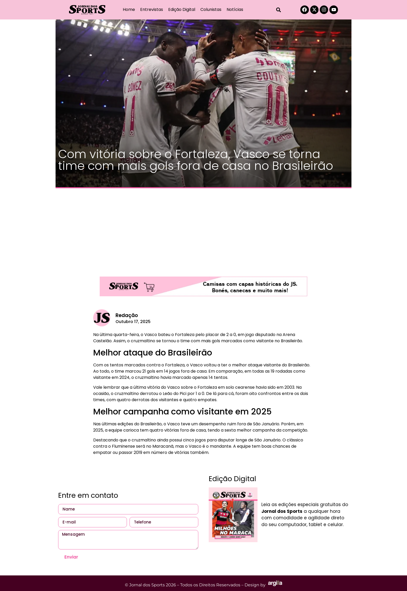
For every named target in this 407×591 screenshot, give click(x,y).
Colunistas (210, 9)
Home (129, 9)
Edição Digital (181, 9)
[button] (278, 9)
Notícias (235, 9)
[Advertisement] (203, 229)
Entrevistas (151, 9)
